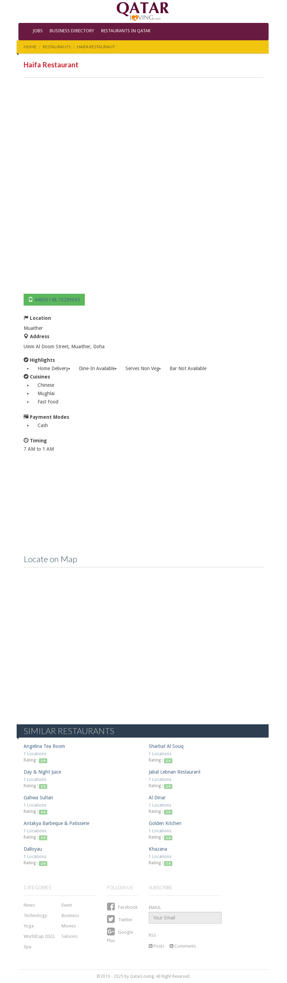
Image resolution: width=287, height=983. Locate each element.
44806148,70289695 (57, 299)
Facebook (122, 907)
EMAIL (155, 907)
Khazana (158, 849)
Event (67, 905)
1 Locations (35, 753)
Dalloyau (33, 849)
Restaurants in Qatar (125, 30)
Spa (27, 946)
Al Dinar (157, 797)
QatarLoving (142, 976)
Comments (183, 946)
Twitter (119, 919)
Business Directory (72, 30)
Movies (69, 925)
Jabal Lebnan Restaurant (174, 772)
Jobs (38, 30)
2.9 (43, 760)
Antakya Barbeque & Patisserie (56, 823)
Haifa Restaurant (96, 46)
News (29, 905)
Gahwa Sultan (38, 797)
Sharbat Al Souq (166, 746)
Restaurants (57, 46)
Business (70, 915)
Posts (156, 946)
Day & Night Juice (42, 772)
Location (37, 318)
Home (30, 46)
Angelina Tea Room (44, 746)
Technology (35, 915)
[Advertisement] (143, 187)
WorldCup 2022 (39, 936)
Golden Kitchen (165, 823)
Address (36, 336)
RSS (152, 935)
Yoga (29, 925)
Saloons (69, 936)
